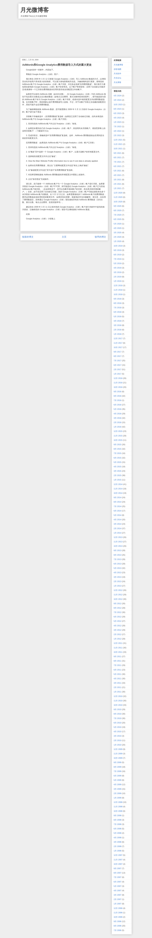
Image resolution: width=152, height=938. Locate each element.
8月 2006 (117, 926)
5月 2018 (117, 317)
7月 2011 (117, 665)
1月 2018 (117, 334)
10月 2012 (118, 599)
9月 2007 (117, 868)
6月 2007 (117, 882)
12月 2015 (118, 431)
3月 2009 (117, 789)
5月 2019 (117, 263)
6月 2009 (117, 776)
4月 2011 (117, 679)
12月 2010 (118, 696)
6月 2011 (117, 670)
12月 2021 (118, 140)
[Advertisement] (76, 36)
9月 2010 (117, 709)
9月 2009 (117, 762)
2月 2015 (117, 475)
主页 (64, 237)
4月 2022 (117, 131)
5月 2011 (117, 674)
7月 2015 (117, 453)
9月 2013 (117, 550)
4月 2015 (117, 467)
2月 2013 (117, 581)
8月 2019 (117, 255)
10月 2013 (118, 546)
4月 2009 (117, 785)
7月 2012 (117, 612)
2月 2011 (117, 687)
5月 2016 (117, 409)
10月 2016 (118, 387)
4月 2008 (117, 838)
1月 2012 (117, 639)
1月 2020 (117, 241)
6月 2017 (117, 365)
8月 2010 (117, 714)
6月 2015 (117, 458)
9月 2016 (117, 392)
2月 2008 (117, 846)
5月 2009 (117, 780)
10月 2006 (118, 917)
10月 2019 (118, 246)
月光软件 (117, 74)
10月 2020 (118, 202)
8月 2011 (117, 661)
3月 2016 (117, 418)
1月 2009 (117, 798)
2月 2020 (117, 237)
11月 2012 (118, 595)
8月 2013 (117, 555)
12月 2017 (118, 338)
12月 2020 (118, 193)
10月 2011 (118, 652)
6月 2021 (117, 166)
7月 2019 (117, 259)
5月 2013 (117, 568)
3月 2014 (117, 524)
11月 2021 (118, 144)
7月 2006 (117, 930)
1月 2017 (117, 374)
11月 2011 (118, 648)
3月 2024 (117, 100)
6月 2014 (117, 511)
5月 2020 (117, 224)
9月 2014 (117, 497)
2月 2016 (117, 422)
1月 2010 (117, 745)
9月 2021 (117, 153)
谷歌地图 (117, 69)
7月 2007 (117, 877)
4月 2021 (117, 175)
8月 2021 (117, 158)
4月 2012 (117, 626)
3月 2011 (117, 683)
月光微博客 (34, 10)
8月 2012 (117, 608)
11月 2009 (118, 754)
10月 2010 (118, 705)
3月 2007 (117, 895)
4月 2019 (117, 268)
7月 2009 (117, 771)
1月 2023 (117, 122)
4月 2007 (117, 891)
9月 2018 (117, 299)
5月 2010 (117, 727)
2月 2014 (117, 528)
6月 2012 (117, 617)
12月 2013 (118, 537)
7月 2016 (117, 400)
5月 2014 (117, 515)
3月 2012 (117, 630)
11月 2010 (118, 701)
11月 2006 (118, 913)
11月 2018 (118, 290)
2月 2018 (117, 330)
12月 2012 (118, 590)
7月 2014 (117, 506)
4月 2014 (117, 520)
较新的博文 (27, 237)
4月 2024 (117, 96)
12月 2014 (118, 484)
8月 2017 (117, 356)
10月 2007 (118, 864)
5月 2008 (117, 833)
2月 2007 (117, 899)
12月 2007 (118, 855)
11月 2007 (118, 860)
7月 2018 (117, 308)
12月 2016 (118, 378)
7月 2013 (117, 559)
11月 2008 (118, 807)
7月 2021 (117, 162)
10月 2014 (118, 493)
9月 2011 (117, 656)
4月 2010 (117, 732)
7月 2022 (117, 127)
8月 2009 (117, 767)
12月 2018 (118, 286)
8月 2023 (117, 109)
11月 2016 (118, 383)
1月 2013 (117, 586)
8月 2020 (117, 210)
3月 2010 (117, 736)
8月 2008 (117, 820)
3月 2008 (117, 842)
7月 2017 (117, 361)
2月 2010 (117, 740)
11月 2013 (118, 542)
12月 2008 (118, 802)
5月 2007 (117, 886)
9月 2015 (117, 445)
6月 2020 (117, 219)
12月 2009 (118, 749)
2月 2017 (117, 369)
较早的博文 (100, 237)
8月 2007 (117, 873)
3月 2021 (117, 180)
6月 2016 (117, 405)
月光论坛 (117, 78)
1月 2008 (117, 851)
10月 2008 (118, 811)
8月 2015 (117, 449)
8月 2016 (117, 396)
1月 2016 (117, 427)
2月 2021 (117, 184)
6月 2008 (117, 829)
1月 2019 (117, 281)
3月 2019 (117, 272)
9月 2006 (117, 921)
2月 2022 (117, 135)
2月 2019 (117, 277)
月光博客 (117, 82)
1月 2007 (117, 904)
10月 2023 (118, 105)
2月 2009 (117, 793)
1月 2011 (117, 692)
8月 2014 (117, 502)
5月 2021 (117, 171)
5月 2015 (117, 462)
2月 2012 (117, 634)
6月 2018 (117, 312)
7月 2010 (117, 718)
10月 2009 (118, 758)
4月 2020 (117, 228)
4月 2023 (117, 118)
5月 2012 (117, 621)
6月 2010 (117, 723)
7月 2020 (117, 215)
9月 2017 (117, 352)
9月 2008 (117, 816)
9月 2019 (117, 250)
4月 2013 (117, 573)
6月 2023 (117, 113)
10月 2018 (118, 294)
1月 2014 (117, 533)
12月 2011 (118, 643)
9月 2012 (117, 604)
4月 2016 (117, 414)
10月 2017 (118, 347)
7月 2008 (117, 824)
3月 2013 (117, 577)
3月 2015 (117, 471)
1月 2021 (117, 188)
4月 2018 (117, 321)
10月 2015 (118, 440)
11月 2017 (118, 343)
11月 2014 (118, 489)
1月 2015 (117, 480)
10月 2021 (118, 149)
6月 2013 (117, 564)
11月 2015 (118, 436)
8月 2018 (117, 303)
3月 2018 (117, 325)
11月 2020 (118, 197)
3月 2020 (117, 233)
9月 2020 (117, 206)
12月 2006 (118, 908)
